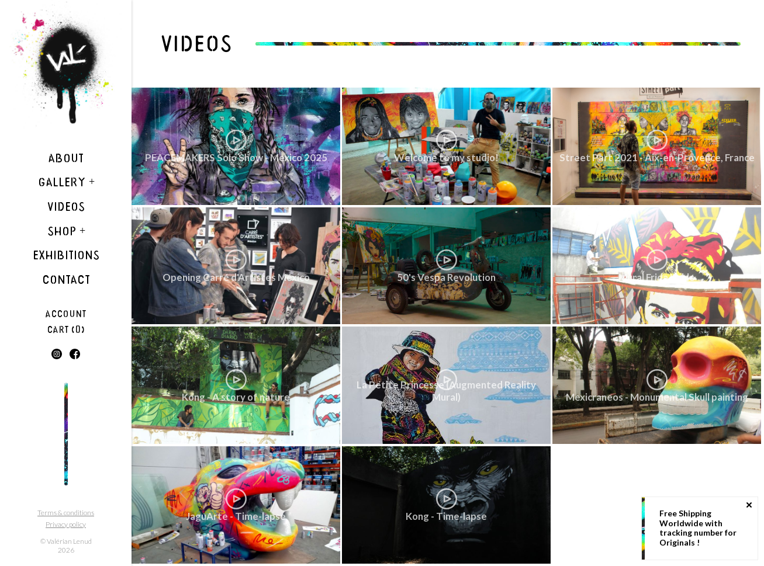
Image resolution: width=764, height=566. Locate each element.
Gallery (66, 182)
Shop (65, 231)
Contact (66, 280)
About (66, 158)
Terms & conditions (65, 512)
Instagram (56, 354)
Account (66, 314)
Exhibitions (66, 255)
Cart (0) (66, 329)
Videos (66, 207)
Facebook (75, 354)
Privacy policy (66, 524)
